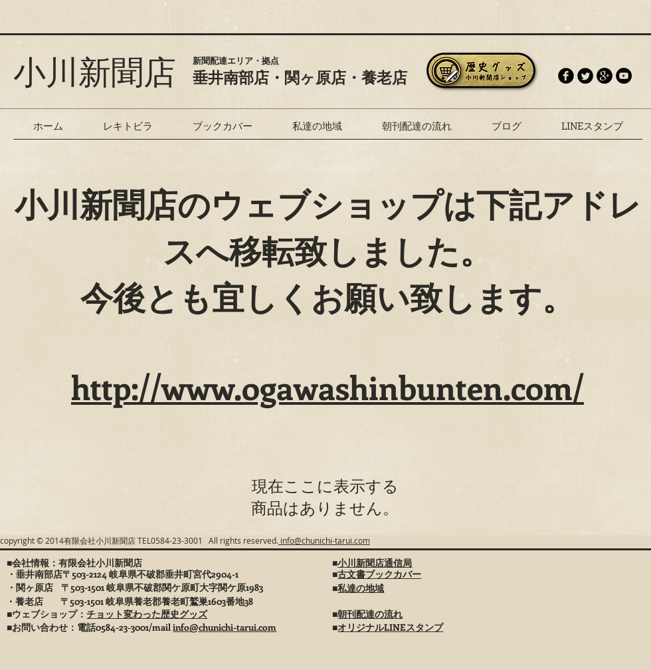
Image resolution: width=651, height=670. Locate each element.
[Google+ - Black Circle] (604, 76)
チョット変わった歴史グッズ (146, 614)
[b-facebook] (566, 76)
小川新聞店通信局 (374, 562)
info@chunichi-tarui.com (324, 540)
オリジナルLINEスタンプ (390, 627)
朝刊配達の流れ (370, 614)
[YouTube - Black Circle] (624, 76)
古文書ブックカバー (379, 574)
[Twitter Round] (585, 76)
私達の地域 (360, 588)
